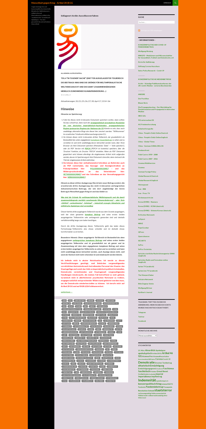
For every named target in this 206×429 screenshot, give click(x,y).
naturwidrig (75, 368)
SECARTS (142, 241)
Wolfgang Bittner (145, 288)
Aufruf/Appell (76, 73)
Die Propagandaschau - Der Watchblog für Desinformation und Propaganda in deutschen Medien (156, 109)
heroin (75, 345)
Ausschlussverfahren (93, 325)
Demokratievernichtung (72, 330)
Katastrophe (96, 348)
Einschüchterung (87, 333)
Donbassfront (143, 150)
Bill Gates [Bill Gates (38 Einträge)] (152, 359)
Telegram (142, 312)
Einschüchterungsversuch (107, 333)
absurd (91, 322)
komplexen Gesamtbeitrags (101, 161)
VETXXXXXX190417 (72, 196)
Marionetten (93, 359)
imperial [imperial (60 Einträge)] (159, 374)
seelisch (82, 385)
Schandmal (91, 382)
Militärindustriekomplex (87, 362)
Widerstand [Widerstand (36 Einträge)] (142, 398)
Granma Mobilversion (146, 163)
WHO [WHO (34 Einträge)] (165, 395)
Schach (80, 382)
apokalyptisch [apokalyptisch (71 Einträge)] (145, 353)
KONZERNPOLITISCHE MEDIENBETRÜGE (154, 79)
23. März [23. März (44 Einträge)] (141, 350)
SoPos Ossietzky (145, 249)
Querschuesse (143, 236)
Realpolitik (108, 376)
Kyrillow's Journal (145, 292)
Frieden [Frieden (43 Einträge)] (153, 371)
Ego (64, 333)
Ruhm (118, 379)
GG (100, 342)
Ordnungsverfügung (85, 371)
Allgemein (65, 73)
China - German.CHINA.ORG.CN (150, 146)
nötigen (107, 368)
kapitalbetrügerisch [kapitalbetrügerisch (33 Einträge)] (162, 381)
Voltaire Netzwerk (145, 279)
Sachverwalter (68, 382)
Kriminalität (108, 351)
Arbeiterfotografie (145, 129)
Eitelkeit (66, 336)
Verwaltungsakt (97, 399)
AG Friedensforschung (147, 124)
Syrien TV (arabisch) (146, 266)
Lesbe (119, 353)
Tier (76, 394)
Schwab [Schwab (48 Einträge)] (151, 391)
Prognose (86, 373)
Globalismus (109, 342)
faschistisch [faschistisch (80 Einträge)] (144, 371)
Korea (91, 351)
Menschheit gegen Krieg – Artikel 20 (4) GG (52, 3)
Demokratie (102, 328)
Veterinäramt (112, 399)
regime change (68, 379)
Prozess (109, 373)
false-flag (103, 339)
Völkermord (75, 402)
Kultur (118, 351)
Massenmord (106, 359)
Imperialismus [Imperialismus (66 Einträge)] (144, 376)
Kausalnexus (109, 348)
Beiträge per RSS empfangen (151, 30)
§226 (64, 322)
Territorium (107, 391)
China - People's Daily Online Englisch (153, 137)
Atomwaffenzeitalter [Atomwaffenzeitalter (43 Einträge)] (161, 356)
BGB (64, 328)
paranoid (99, 371)
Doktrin (107, 330)
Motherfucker (68, 365)
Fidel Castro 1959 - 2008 (148, 155)
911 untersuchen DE (146, 120)
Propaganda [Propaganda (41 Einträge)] (167, 387)
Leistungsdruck (86, 353)
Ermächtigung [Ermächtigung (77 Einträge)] (157, 365)
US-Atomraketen (89, 396)
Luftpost (141, 219)
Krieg (98, 351)
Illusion (102, 345)
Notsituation (68, 371)
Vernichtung (68, 399)
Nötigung (118, 368)
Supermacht (112, 388)
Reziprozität (107, 379)
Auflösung (77, 325)
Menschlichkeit (68, 362)
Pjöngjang (67, 373)
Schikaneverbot (114, 382)
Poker (76, 373)
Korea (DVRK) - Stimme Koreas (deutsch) (154, 210)
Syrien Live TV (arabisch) (148, 271)
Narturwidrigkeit (111, 365)
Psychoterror (81, 376)
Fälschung (92, 339)
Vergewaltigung (105, 396)
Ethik (65, 339)
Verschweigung (82, 399)
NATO (65, 368)
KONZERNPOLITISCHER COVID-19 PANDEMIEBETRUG (152, 46)
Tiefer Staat (67, 394)
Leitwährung (100, 353)
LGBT (65, 356)
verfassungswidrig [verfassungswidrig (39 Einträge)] (144, 393)
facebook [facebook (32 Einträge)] (160, 368)
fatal (113, 339)
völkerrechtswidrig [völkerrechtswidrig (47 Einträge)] (155, 395)
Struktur (93, 388)
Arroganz (111, 322)
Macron (98, 356)
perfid (114, 371)
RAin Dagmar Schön (146, 284)
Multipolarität (95, 365)
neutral (86, 368)
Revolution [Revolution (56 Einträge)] (143, 390)
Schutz (65, 385)
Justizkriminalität (81, 348)
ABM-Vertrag (80, 322)
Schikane (101, 382)
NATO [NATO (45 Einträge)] (170, 384)
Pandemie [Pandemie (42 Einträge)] (142, 387)
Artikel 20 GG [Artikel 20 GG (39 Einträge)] (157, 353)
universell (98, 394)
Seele (73, 385)
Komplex (82, 351)
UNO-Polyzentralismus (71, 396)
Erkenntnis (77, 336)
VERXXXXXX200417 (77, 199)
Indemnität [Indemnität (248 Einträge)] (147, 380)
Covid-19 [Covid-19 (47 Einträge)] (166, 359)
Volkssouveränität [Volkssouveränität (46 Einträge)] (158, 393)
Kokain (119, 348)
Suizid (102, 388)
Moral (113, 362)
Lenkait (111, 353)
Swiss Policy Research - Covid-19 (151, 71)
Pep (107, 371)
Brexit (92, 328)
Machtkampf (86, 356)
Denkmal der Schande (93, 330)
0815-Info (142, 116)
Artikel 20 (66, 325)
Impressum (167, 3)
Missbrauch (103, 362)
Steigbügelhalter (69, 388)
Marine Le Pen (67, 359)
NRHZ (140, 223)
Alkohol (100, 322)
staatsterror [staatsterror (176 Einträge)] (163, 390)
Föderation (67, 342)
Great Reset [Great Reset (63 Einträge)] (162, 371)
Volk (65, 402)
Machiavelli (74, 356)
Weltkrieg (99, 402)
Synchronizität (69, 391)
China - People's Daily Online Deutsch (153, 133)
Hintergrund (143, 185)
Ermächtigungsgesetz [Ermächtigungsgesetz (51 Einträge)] (147, 368)
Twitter (141, 317)
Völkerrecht (88, 402)
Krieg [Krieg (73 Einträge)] (158, 383)
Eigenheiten (73, 333)
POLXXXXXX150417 (99, 190)
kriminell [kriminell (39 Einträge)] (165, 384)
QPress (141, 232)
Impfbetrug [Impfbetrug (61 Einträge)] (156, 376)
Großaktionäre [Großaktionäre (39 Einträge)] (143, 374)
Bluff (71, 328)
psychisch (119, 373)
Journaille (67, 348)
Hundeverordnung (89, 345)
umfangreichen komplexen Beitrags (87, 262)
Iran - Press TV (144, 193)
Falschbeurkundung (77, 339)
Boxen (78, 328)
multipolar (81, 365)
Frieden (77, 342)
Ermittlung (101, 336)
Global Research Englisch (148, 180)
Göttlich (66, 345)
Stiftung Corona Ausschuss (149, 66)
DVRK (115, 330)
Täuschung (95, 391)
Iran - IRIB (142, 189)
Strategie (83, 388)
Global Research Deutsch (148, 176)
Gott (119, 342)
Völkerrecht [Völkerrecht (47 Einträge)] (143, 395)
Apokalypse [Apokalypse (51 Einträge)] (160, 350)
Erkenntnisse (88, 336)
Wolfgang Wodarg (145, 51)
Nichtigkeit (97, 368)
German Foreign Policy (147, 172)
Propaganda (98, 373)
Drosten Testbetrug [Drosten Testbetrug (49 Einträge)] (163, 363)
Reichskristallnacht (84, 379)
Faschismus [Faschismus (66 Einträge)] (168, 368)
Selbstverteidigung (95, 385)
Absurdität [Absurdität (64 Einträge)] (150, 350)
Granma (141, 167)
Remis (97, 379)
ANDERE (141, 94)
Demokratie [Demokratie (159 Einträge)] (146, 362)
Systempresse (83, 391)
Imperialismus (114, 345)
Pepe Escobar (143, 228)
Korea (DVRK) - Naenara (148, 202)
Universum (109, 394)
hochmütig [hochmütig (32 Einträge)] (152, 374)
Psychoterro (68, 376)
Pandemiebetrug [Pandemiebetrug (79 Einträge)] (154, 386)
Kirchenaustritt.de (145, 198)
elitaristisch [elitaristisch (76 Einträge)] (144, 365)
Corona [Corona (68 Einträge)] (159, 359)
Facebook (142, 321)
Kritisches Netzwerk (146, 215)
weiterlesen (67, 313)
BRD (85, 328)
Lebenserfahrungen (70, 353)
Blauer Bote (143, 103)
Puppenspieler (96, 376)
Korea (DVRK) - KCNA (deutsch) (151, 206)
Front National (90, 342)
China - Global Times (146, 142)
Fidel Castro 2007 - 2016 (148, 159)
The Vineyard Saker (146, 275)
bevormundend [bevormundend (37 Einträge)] (143, 359)
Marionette (80, 359)
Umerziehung (86, 394)
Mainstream (108, 356)
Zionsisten (111, 402)
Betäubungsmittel (111, 325)
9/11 (70, 322)
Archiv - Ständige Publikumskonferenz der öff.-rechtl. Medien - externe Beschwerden (154, 84)
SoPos (140, 245)
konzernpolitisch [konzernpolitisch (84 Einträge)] (147, 383)
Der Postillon (143, 99)
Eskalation (113, 336)
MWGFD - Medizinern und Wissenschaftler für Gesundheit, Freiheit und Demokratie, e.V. (156, 57)
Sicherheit (109, 385)
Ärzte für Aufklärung (146, 62)
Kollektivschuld (69, 351)
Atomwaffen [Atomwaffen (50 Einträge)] (147, 356)
